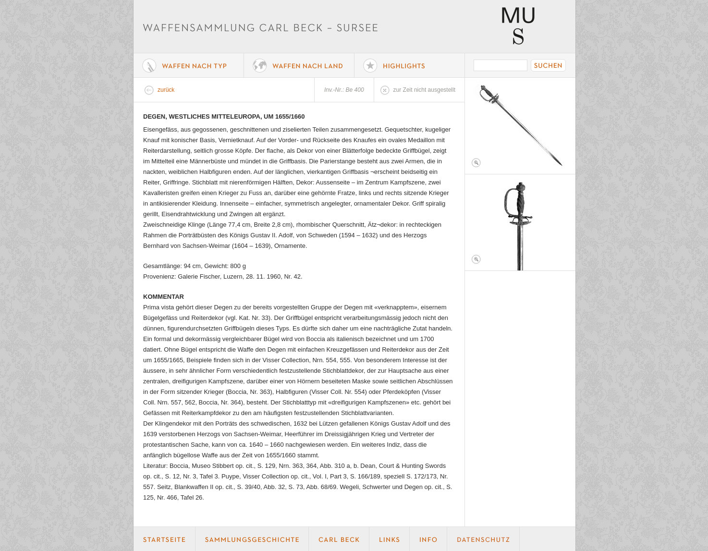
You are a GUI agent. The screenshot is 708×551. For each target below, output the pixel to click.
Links (389, 539)
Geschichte (252, 539)
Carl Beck (339, 539)
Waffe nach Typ (189, 65)
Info (428, 539)
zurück (166, 89)
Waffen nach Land (299, 65)
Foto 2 (520, 222)
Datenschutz (483, 539)
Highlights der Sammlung (409, 65)
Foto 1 (520, 126)
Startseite (164, 539)
